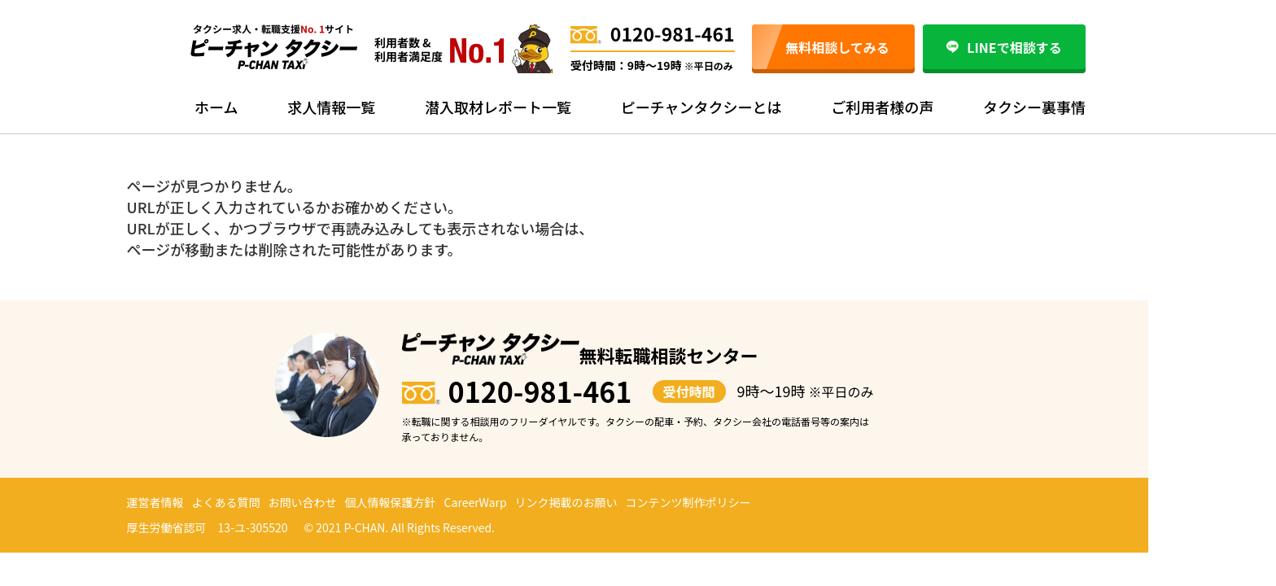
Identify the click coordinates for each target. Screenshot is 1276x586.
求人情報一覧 (331, 106)
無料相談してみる (837, 47)
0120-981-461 (652, 33)
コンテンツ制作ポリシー (688, 502)
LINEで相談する (1003, 47)
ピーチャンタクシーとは (701, 106)
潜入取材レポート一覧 (498, 106)
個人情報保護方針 (390, 502)
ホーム (216, 106)
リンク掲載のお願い (566, 502)
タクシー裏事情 (1034, 106)
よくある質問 (226, 502)
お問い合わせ (303, 502)
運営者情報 (155, 502)
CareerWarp (475, 502)
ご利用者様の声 (882, 106)
